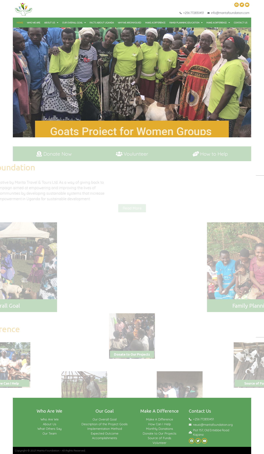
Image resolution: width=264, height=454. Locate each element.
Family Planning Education (186, 23)
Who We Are (33, 22)
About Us (51, 23)
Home (20, 22)
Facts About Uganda (102, 22)
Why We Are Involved (129, 22)
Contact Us (240, 22)
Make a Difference (155, 22)
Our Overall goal (74, 23)
